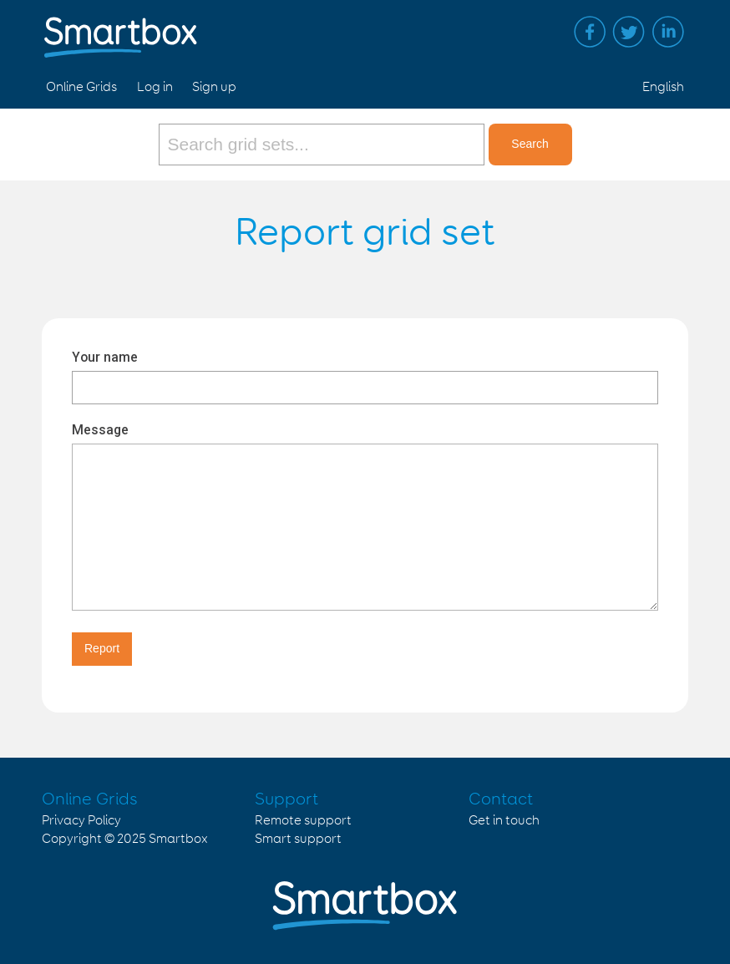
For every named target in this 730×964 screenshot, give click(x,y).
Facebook (589, 31)
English (663, 87)
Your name (105, 357)
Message (100, 430)
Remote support (303, 820)
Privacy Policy (81, 820)
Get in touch (504, 820)
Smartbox (178, 839)
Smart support (298, 839)
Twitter (629, 31)
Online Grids (81, 87)
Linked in (668, 31)
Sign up (214, 87)
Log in (155, 87)
